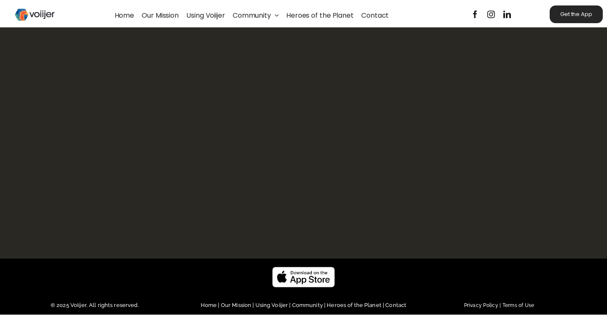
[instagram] (491, 14)
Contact (395, 305)
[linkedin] (507, 14)
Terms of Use (518, 305)
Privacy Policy (483, 305)
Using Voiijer (271, 305)
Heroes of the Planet (354, 305)
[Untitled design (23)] (303, 270)
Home (209, 305)
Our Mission (236, 305)
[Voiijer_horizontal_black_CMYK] (34, 5)
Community (308, 305)
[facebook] (475, 14)
